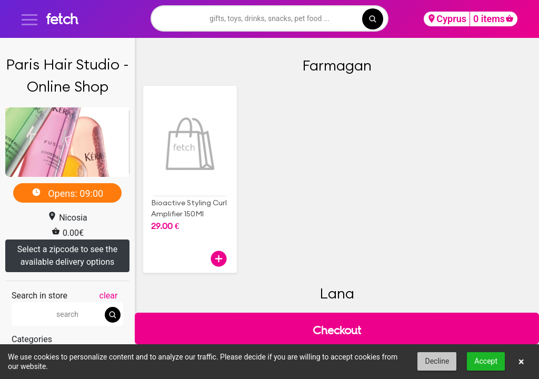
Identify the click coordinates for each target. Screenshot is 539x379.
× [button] (521, 361)
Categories (32, 339)
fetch (62, 18)
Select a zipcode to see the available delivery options (67, 255)
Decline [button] (437, 361)
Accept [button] (485, 361)
